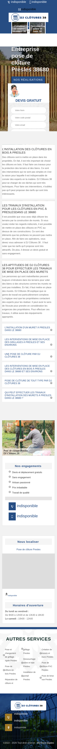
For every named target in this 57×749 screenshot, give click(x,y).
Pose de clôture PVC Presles (46, 666)
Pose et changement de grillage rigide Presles (10, 655)
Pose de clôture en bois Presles (9, 670)
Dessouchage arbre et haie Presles (28, 662)
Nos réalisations (28, 79)
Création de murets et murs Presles (46, 653)
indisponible (17, 2)
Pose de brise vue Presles (47, 678)
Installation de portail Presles (28, 676)
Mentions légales (45, 743)
